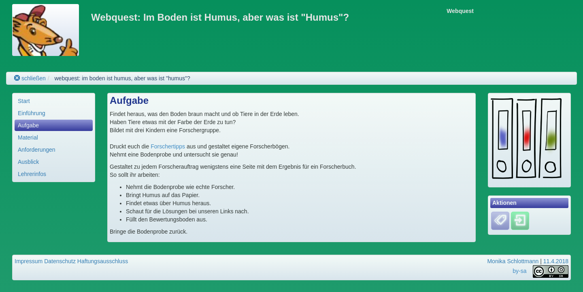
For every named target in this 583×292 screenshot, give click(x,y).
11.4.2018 (555, 261)
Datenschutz (60, 261)
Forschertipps (169, 146)
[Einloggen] (520, 220)
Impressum (29, 261)
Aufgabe (28, 125)
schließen (30, 78)
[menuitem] (54, 101)
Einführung (31, 113)
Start (24, 101)
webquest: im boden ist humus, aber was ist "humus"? (122, 78)
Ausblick (28, 162)
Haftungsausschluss (102, 261)
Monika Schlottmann (512, 261)
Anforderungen (36, 149)
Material (28, 137)
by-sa (519, 271)
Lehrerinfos (32, 174)
